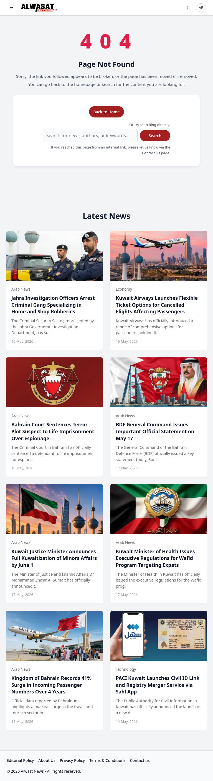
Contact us (140, 760)
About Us (46, 760)
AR (201, 7)
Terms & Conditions (107, 760)
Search (155, 135)
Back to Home (106, 111)
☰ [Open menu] (12, 7)
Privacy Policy (72, 760)
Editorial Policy (20, 760)
